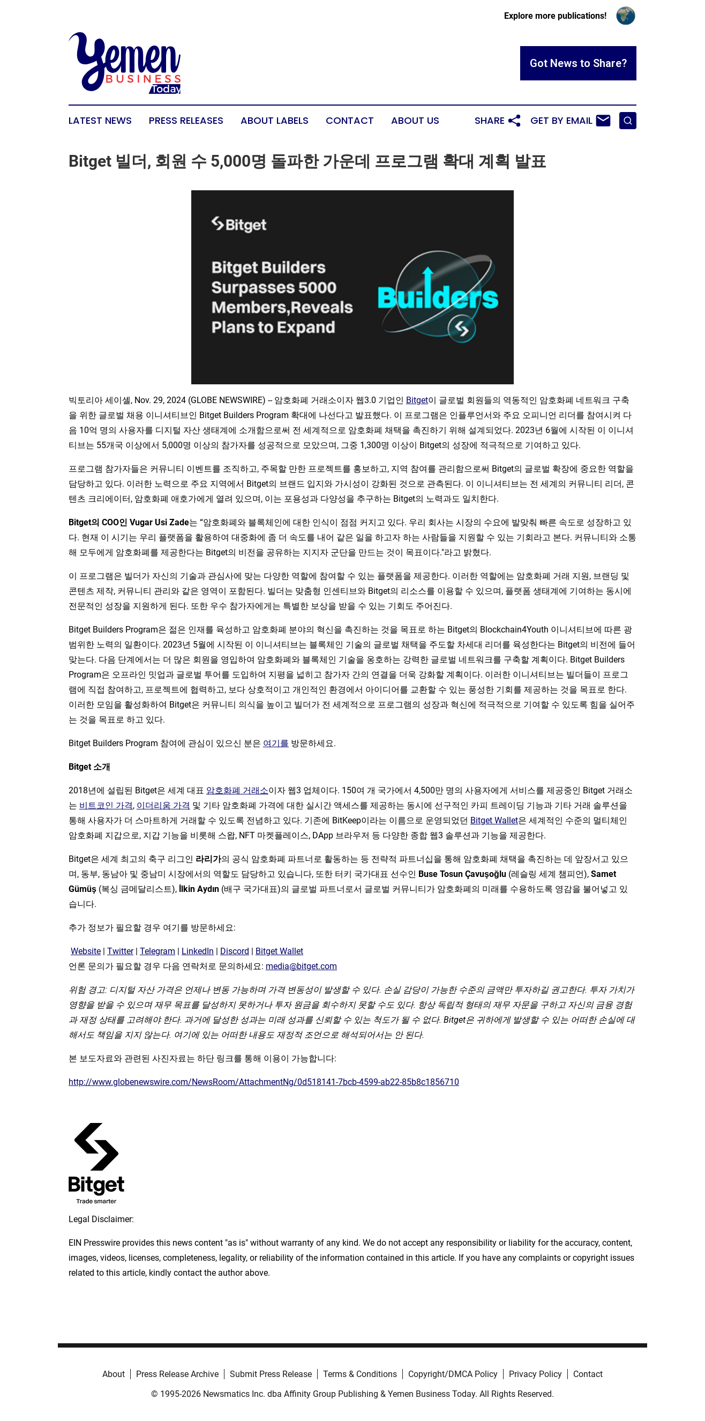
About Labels (275, 121)
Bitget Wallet (494, 820)
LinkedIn (198, 951)
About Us (415, 121)
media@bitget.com (301, 966)
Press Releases (186, 121)
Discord (234, 951)
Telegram (157, 951)
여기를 (276, 743)
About (113, 1374)
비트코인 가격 (106, 805)
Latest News (100, 121)
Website (86, 951)
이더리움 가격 (163, 805)
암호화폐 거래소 (237, 790)
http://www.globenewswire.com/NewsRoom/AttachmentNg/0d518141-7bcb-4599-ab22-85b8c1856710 (264, 1082)
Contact (350, 121)
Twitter (120, 951)
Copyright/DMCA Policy (453, 1374)
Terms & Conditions (360, 1374)
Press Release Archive (177, 1374)
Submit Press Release (271, 1374)
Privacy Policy (535, 1374)
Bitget (417, 400)
